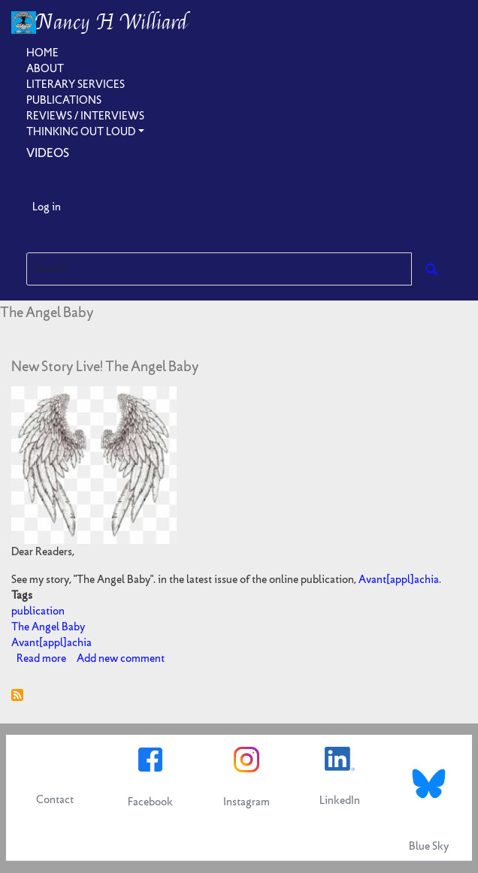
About (45, 68)
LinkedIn (339, 800)
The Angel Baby (48, 626)
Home (42, 52)
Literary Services (75, 84)
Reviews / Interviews (85, 115)
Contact (55, 799)
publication (38, 611)
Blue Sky (429, 846)
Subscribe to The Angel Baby (17, 695)
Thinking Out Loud (80, 131)
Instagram (246, 801)
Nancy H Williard (112, 22)
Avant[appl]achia (398, 579)
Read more (41, 658)
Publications (63, 100)
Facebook (150, 801)
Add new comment (121, 658)
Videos (47, 152)
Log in (46, 206)
